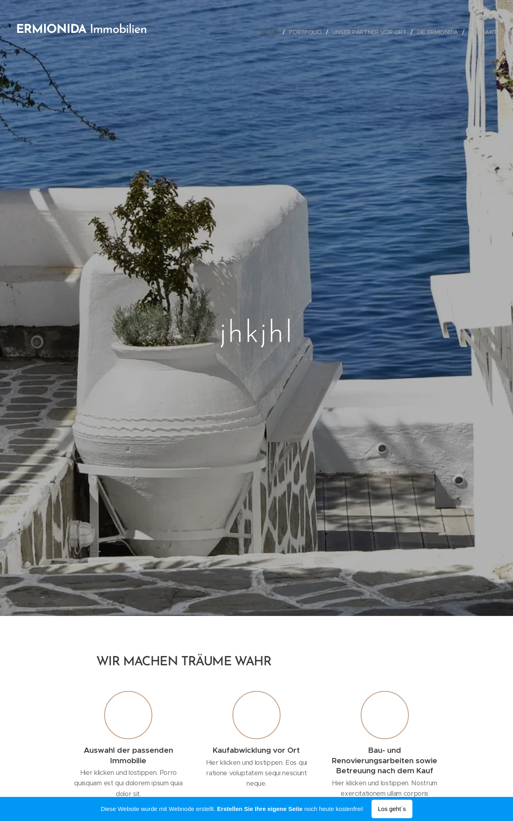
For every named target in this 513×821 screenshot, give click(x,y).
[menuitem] (272, 32)
